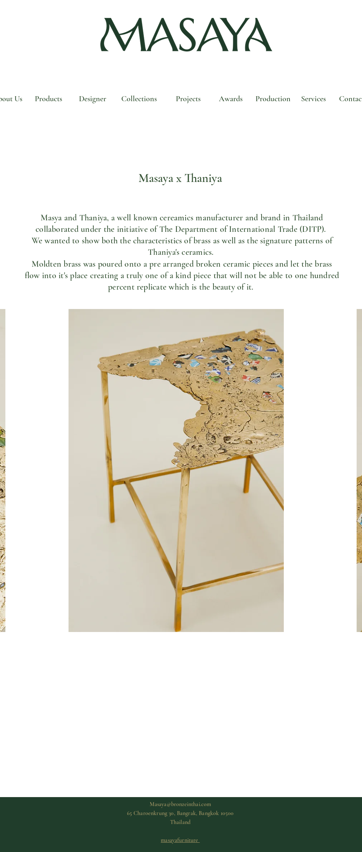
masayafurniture (180, 840)
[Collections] (139, 99)
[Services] (314, 99)
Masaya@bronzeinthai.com (180, 804)
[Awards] (230, 99)
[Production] (273, 99)
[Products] (48, 99)
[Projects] (188, 99)
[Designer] (92, 99)
